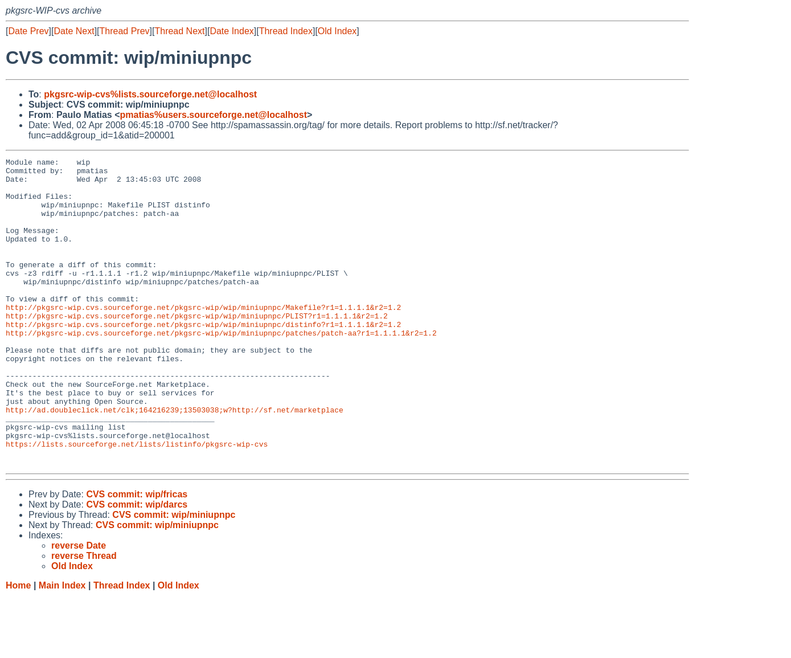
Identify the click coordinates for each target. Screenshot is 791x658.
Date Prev (28, 31)
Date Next (74, 31)
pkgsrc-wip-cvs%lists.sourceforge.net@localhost (150, 94)
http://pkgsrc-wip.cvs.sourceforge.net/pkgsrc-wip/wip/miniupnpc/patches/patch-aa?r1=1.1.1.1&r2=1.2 (221, 368)
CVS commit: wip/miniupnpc (173, 576)
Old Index (337, 31)
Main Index (62, 647)
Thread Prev (125, 31)
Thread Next (179, 31)
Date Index (231, 31)
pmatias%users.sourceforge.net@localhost (213, 115)
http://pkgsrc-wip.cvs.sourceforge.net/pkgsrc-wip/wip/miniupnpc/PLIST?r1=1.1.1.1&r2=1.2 (197, 348)
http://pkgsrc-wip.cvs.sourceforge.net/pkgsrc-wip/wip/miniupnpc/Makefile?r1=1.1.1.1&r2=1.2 (203, 338)
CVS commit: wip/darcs (136, 566)
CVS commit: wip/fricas (136, 556)
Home (18, 647)
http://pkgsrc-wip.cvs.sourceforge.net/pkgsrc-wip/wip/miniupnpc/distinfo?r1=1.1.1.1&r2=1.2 (203, 358)
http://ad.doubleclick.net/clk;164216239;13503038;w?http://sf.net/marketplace (174, 461)
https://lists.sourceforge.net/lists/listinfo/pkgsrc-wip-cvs (137, 502)
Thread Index (286, 31)
